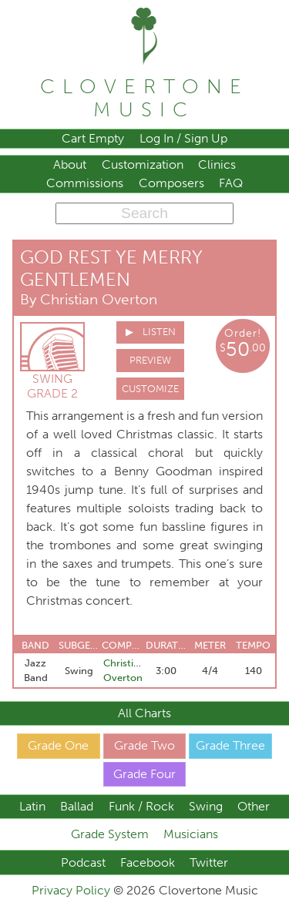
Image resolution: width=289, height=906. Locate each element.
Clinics (217, 164)
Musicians (190, 834)
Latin (32, 806)
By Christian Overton (88, 299)
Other (253, 806)
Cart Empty (93, 138)
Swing (206, 806)
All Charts (144, 713)
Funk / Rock (141, 806)
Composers (171, 183)
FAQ (231, 183)
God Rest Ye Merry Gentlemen (111, 268)
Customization (142, 164)
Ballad (76, 806)
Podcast (83, 862)
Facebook (147, 862)
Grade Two (144, 745)
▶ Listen (151, 331)
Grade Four (144, 774)
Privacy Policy (72, 890)
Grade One (58, 745)
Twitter (209, 862)
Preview (150, 360)
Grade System (110, 834)
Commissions (84, 183)
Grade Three (230, 745)
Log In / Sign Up (183, 138)
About (69, 164)
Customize (150, 388)
